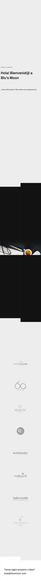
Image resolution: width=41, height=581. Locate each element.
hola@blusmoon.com (15, 573)
